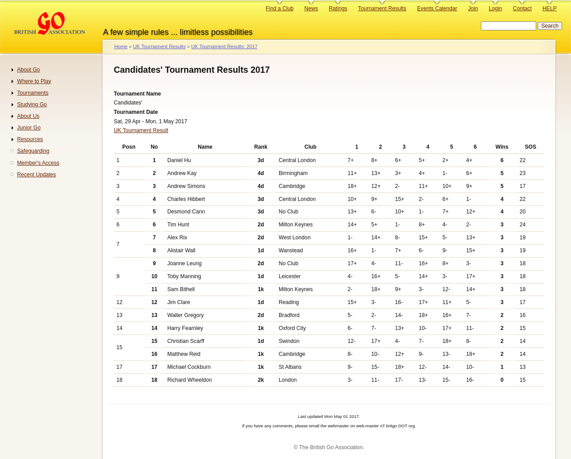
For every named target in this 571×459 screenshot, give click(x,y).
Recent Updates (36, 174)
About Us (28, 116)
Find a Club (280, 8)
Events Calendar (437, 8)
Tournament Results (382, 8)
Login (495, 8)
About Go (28, 70)
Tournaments (32, 93)
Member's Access (38, 163)
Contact (522, 8)
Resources (30, 139)
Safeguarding (33, 151)
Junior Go (29, 128)
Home (121, 46)
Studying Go (32, 104)
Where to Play (34, 81)
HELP (549, 8)
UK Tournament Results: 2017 (224, 46)
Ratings (338, 8)
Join (473, 8)
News (311, 8)
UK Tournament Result (141, 130)
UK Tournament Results (159, 46)
